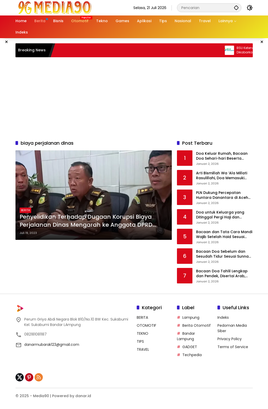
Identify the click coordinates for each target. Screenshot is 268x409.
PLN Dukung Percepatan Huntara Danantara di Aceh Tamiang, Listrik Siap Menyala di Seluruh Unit (223, 195)
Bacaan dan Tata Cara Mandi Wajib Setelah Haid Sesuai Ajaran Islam (224, 235)
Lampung (190, 317)
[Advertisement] (134, 98)
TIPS (140, 341)
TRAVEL (143, 349)
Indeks (223, 317)
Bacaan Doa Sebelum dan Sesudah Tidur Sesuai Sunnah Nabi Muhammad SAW (223, 254)
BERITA (25, 210)
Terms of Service (232, 346)
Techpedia (192, 354)
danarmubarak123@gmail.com (51, 344)
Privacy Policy (229, 338)
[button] (236, 7)
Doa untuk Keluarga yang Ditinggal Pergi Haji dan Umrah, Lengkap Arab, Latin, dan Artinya (222, 215)
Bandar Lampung (186, 336)
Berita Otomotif (196, 325)
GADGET (189, 346)
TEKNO (142, 333)
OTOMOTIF (146, 325)
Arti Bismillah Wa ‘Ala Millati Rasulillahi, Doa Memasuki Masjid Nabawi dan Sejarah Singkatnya (221, 176)
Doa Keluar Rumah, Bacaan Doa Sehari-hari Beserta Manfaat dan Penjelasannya (222, 156)
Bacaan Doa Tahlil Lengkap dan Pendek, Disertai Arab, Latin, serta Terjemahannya (222, 274)
